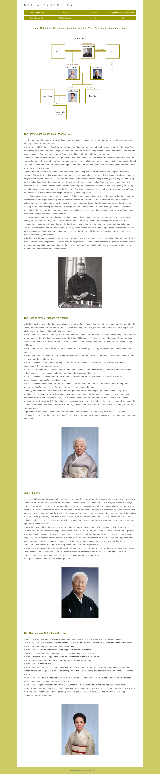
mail (122, 18)
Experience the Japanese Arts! (122, 13)
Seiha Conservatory (37, 18)
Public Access (93, 18)
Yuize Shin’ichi (96, 28)
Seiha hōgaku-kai (37, 13)
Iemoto (65, 13)
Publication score (65, 18)
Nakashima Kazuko (117, 28)
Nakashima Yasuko (75, 28)
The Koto (93, 13)
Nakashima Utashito (47, 28)
